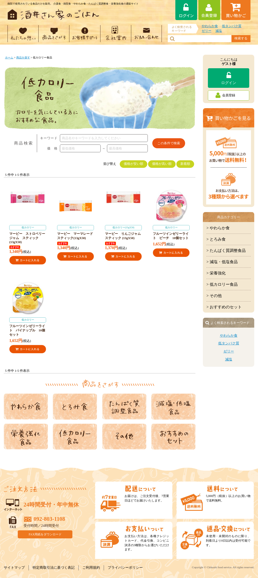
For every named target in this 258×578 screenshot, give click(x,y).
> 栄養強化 (216, 273)
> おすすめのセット (224, 307)
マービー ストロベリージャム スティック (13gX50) (27, 234)
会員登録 (228, 95)
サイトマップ (14, 567)
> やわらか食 (218, 228)
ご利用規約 (91, 567)
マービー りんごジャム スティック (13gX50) (124, 232)
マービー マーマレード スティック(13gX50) (76, 232)
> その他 (214, 296)
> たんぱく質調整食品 (226, 250)
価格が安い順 (133, 164)
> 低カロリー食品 (222, 284)
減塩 (218, 31)
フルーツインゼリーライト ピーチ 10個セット (171, 232)
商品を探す (23, 57)
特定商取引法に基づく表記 (54, 567)
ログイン (228, 83)
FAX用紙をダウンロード (45, 534)
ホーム (9, 57)
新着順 (185, 164)
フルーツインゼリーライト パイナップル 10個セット (27, 326)
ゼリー (206, 31)
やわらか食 (210, 26)
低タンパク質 (231, 26)
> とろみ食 (216, 239)
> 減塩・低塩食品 (222, 262)
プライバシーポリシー (125, 567)
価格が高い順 (162, 164)
